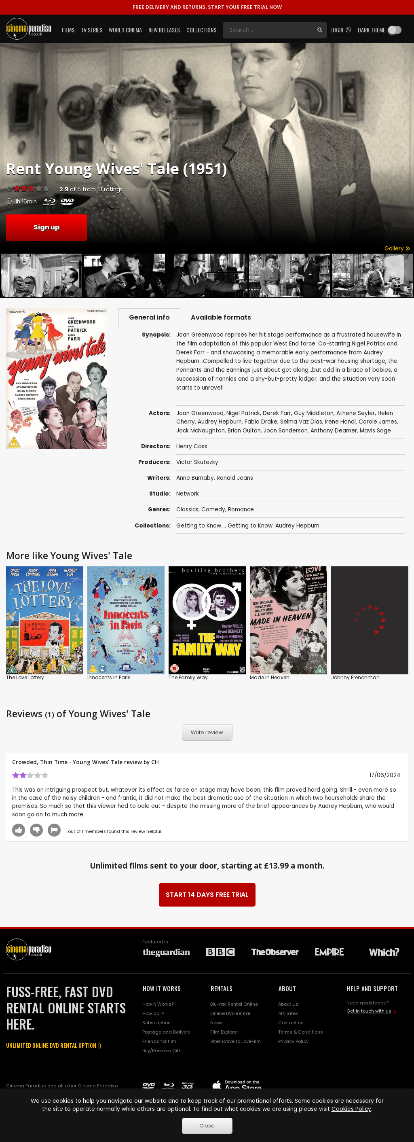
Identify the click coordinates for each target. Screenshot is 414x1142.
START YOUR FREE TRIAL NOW (207, 7)
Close (207, 1125)
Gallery (397, 248)
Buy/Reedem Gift (161, 1050)
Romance (241, 509)
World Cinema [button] (125, 29)
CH (155, 762)
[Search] (268, 30)
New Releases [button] (164, 29)
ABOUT (287, 988)
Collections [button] (201, 29)
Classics (187, 509)
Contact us (291, 1022)
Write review (207, 732)
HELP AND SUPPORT (372, 988)
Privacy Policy (293, 1041)
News (216, 1022)
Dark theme (371, 29)
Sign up (46, 227)
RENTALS (221, 988)
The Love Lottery (25, 677)
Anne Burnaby (195, 478)
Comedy (213, 509)
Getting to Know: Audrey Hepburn (273, 526)
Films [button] (68, 29)
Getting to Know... (200, 526)
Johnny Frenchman (355, 677)
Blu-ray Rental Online (234, 1004)
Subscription (156, 1022)
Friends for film (159, 1041)
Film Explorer (224, 1032)
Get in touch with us (368, 1011)
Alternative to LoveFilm (235, 1041)
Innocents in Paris (109, 677)
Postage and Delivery (166, 1032)
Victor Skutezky (197, 462)
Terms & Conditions (300, 1032)
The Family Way (188, 677)
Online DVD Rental (230, 1013)
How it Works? (158, 1004)
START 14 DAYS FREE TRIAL (207, 894)
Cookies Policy (351, 1109)
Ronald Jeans (235, 478)
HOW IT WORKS (162, 988)
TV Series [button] (91, 29)
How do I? (153, 1013)
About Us (288, 1004)
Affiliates (288, 1013)
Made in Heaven (269, 677)
